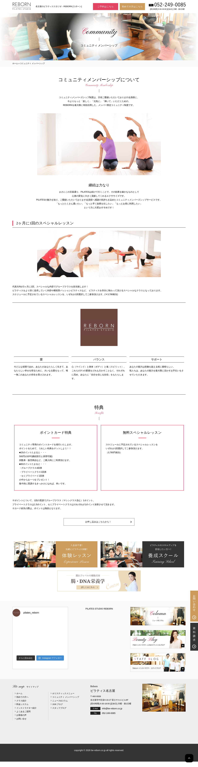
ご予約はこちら (105, 6)
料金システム (22, 710)
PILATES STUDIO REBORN (99, 614)
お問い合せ (21, 724)
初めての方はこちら (132, 6)
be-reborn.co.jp (98, 755)
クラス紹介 (21, 706)
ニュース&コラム (60, 706)
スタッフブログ (59, 713)
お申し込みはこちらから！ (99, 524)
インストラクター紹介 (26, 713)
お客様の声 (21, 720)
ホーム (15, 63)
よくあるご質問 (23, 717)
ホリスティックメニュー (63, 699)
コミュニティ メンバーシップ (65, 702)
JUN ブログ (57, 710)
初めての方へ (22, 702)
